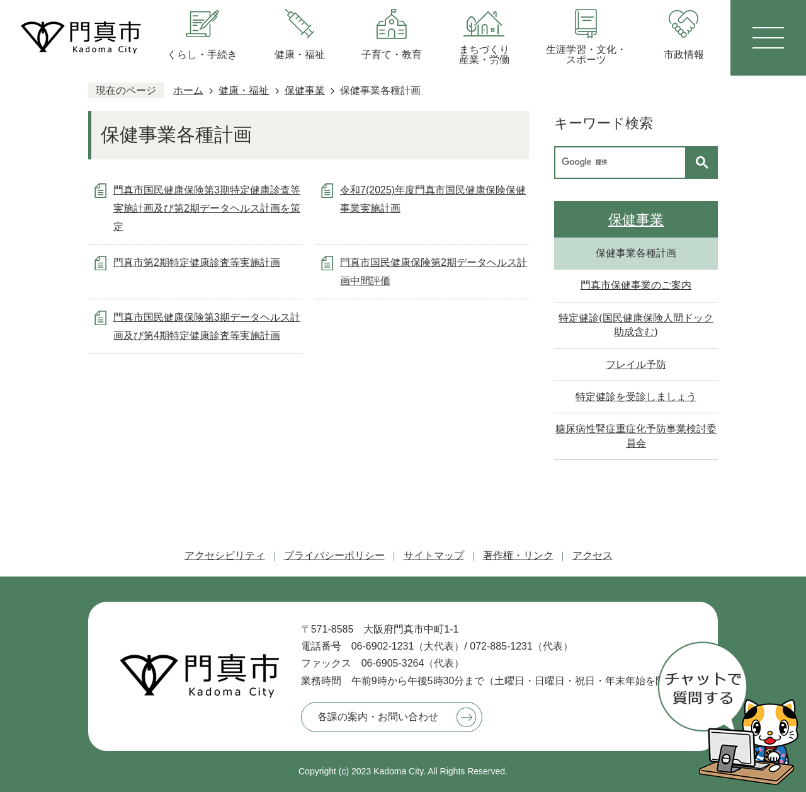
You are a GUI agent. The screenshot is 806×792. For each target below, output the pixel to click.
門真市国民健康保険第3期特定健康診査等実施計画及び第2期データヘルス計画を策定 (206, 208)
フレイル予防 (636, 364)
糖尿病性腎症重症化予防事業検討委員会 (636, 435)
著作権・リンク (518, 555)
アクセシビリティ (224, 555)
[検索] (623, 162)
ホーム (188, 90)
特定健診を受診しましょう (636, 396)
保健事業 (305, 90)
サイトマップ (434, 555)
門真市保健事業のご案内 (636, 285)
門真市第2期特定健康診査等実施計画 (196, 262)
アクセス (592, 555)
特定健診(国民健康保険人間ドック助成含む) (636, 325)
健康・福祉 (244, 90)
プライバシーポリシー (334, 555)
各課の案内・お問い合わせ (377, 716)
